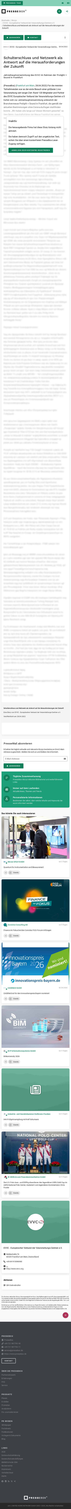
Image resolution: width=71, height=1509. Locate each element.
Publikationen (7, 1432)
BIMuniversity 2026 (12, 1056)
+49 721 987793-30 (12, 1343)
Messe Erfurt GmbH (16, 862)
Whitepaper (6, 1425)
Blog (3, 1439)
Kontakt (33, 38)
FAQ (3, 1382)
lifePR (4, 1476)
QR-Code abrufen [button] (13, 1285)
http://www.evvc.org (14, 1269)
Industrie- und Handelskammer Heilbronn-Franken (29, 1114)
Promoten (6, 1405)
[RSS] (8, 1481)
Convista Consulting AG (18, 925)
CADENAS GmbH (15, 988)
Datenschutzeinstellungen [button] (12, 1459)
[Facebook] (2, 1481)
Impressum (6, 1469)
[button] (6, 873)
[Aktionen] (65, 37)
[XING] (15, 1481)
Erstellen (5, 1402)
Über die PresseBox (12, 1371)
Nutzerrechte (7, 1466)
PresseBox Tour (12, 3)
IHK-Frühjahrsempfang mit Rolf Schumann (21, 1119)
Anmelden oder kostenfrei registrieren (31, 150)
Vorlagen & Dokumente (11, 1435)
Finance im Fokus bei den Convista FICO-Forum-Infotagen (27, 930)
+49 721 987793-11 (12, 1347)
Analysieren (6, 1409)
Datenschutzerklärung (11, 1455)
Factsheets (6, 1428)
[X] (12, 1481)
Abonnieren (13, 38)
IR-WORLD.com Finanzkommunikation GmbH (26, 1177)
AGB (3, 1452)
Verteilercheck (7, 1473)
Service (4, 1385)
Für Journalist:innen (10, 1412)
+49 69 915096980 (14, 1262)
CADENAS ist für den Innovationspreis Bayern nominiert (26, 993)
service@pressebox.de (60, 1308)
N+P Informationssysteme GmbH (22, 1051)
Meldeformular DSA (10, 1462)
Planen (4, 1398)
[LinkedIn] (5, 1481)
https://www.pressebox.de (15, 1354)
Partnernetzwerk (8, 1375)
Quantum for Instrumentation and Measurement (24, 867)
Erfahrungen (7, 1378)
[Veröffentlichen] (65, 1315)
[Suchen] (59, 11)
